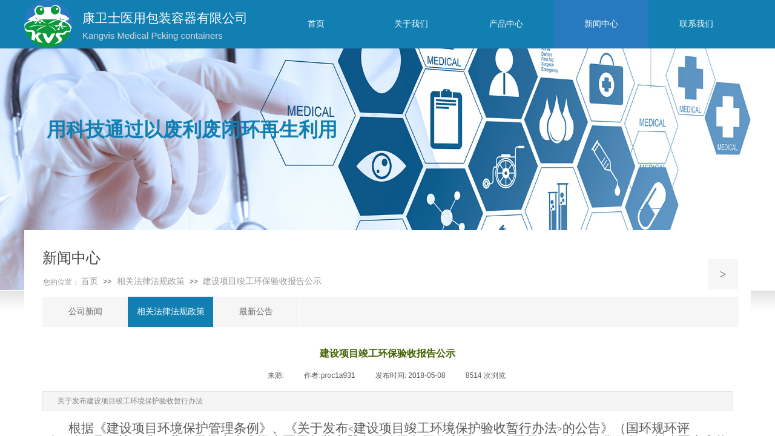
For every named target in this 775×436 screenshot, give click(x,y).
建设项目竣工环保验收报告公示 (262, 281)
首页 (89, 281)
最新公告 (256, 311)
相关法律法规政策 (151, 281)
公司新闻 (85, 311)
